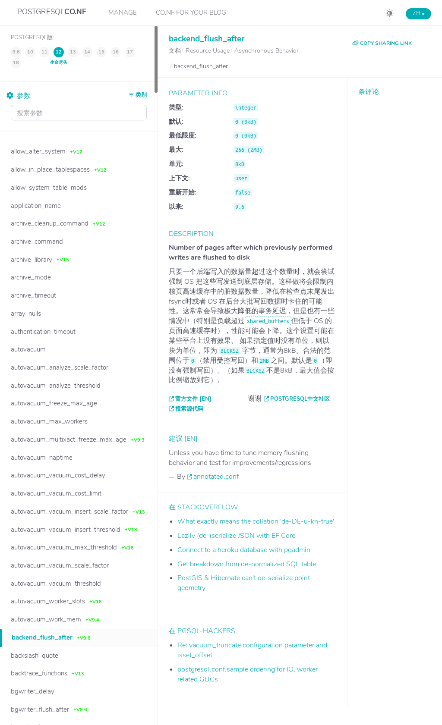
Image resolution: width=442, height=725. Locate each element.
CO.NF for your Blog (191, 12)
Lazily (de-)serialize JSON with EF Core (236, 535)
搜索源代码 (189, 409)
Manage (122, 12)
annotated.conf (216, 476)
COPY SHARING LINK (382, 43)
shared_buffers (268, 321)
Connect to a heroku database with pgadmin (243, 550)
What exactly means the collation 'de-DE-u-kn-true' (255, 521)
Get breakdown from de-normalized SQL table (246, 564)
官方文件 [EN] (193, 399)
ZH (418, 13)
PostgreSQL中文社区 (300, 399)
